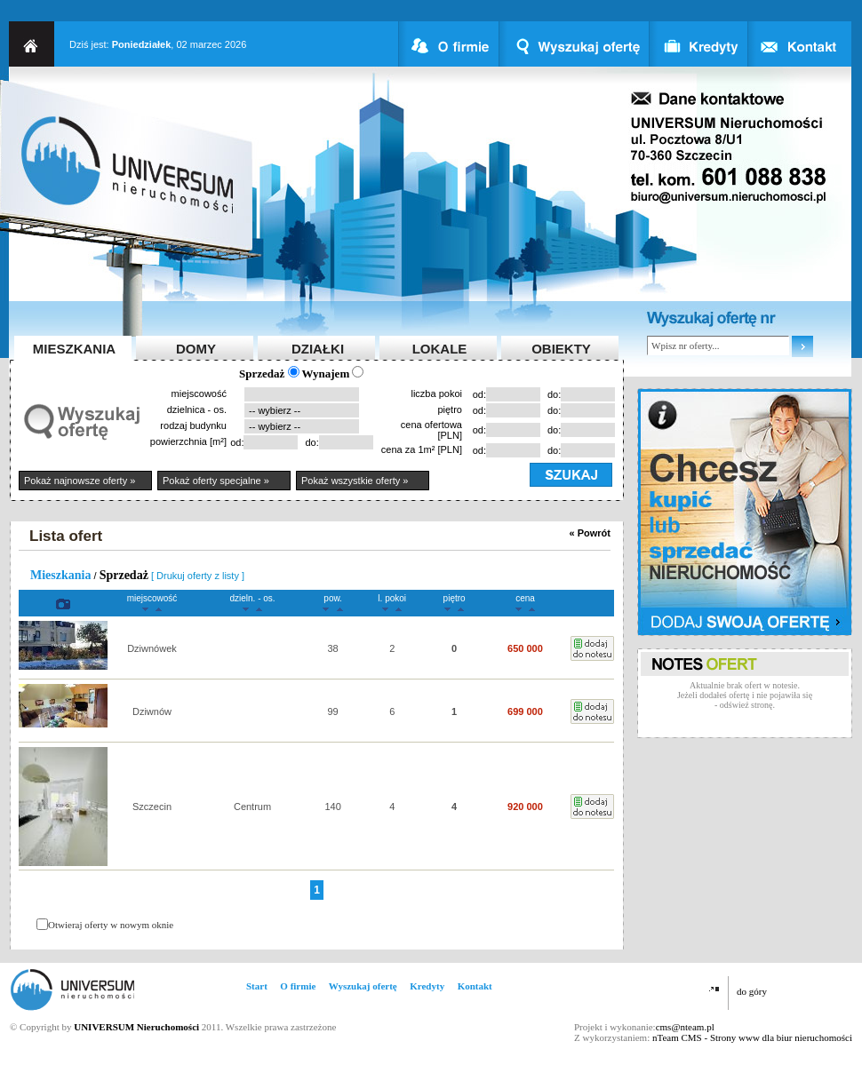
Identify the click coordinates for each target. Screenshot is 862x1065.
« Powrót (590, 533)
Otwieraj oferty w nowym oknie (110, 924)
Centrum (252, 806)
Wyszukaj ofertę (363, 986)
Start (256, 986)
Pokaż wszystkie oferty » (354, 480)
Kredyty (427, 986)
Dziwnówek (152, 648)
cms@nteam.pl (685, 1026)
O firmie (297, 986)
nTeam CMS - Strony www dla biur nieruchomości (752, 1037)
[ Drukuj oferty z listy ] (197, 575)
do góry (752, 991)
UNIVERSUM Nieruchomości (136, 1026)
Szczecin (152, 806)
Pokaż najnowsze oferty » (79, 480)
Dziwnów (152, 711)
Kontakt (475, 986)
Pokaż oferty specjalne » (216, 480)
